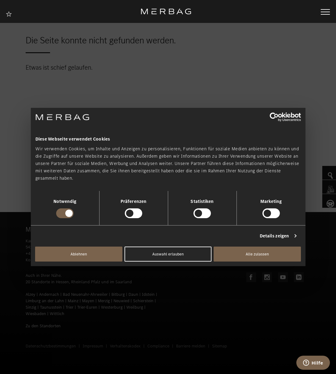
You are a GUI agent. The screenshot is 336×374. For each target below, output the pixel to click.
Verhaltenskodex (125, 346)
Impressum (93, 346)
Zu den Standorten (43, 326)
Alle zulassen (257, 254)
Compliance (158, 346)
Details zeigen (274, 236)
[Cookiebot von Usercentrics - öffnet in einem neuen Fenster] (274, 117)
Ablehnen (78, 254)
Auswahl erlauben (168, 254)
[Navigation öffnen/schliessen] (325, 11)
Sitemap (219, 346)
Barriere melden (190, 346)
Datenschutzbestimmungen (51, 346)
